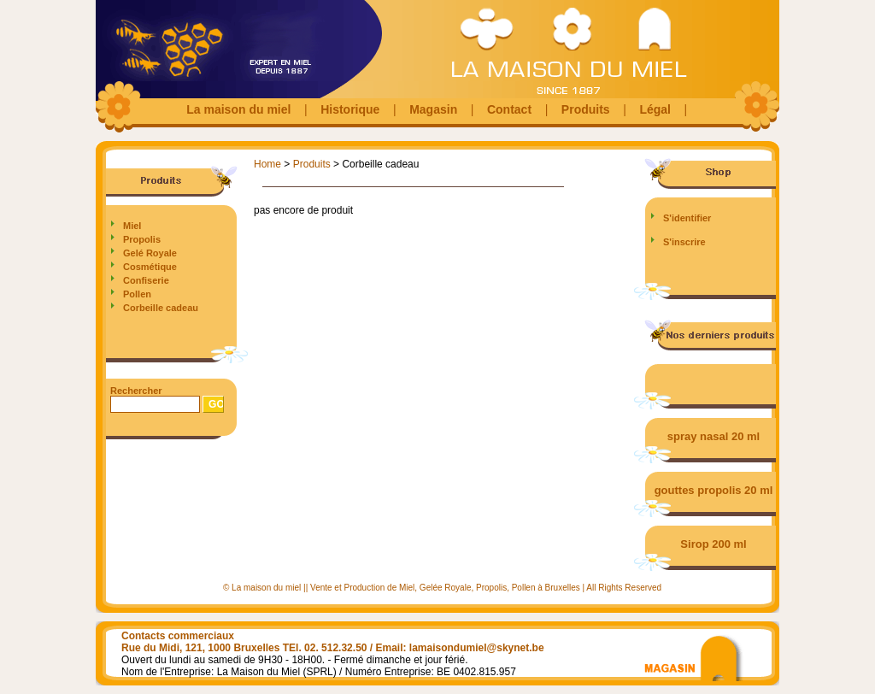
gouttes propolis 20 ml (714, 490)
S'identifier (687, 218)
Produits (585, 109)
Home (267, 164)
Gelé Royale (150, 253)
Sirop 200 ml (713, 544)
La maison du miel (238, 109)
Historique (349, 109)
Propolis (142, 239)
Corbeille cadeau (160, 308)
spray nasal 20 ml (713, 436)
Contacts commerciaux (177, 636)
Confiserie (146, 280)
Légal (655, 109)
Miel (132, 226)
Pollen (137, 294)
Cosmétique (150, 267)
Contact (509, 109)
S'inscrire (684, 242)
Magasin (433, 109)
